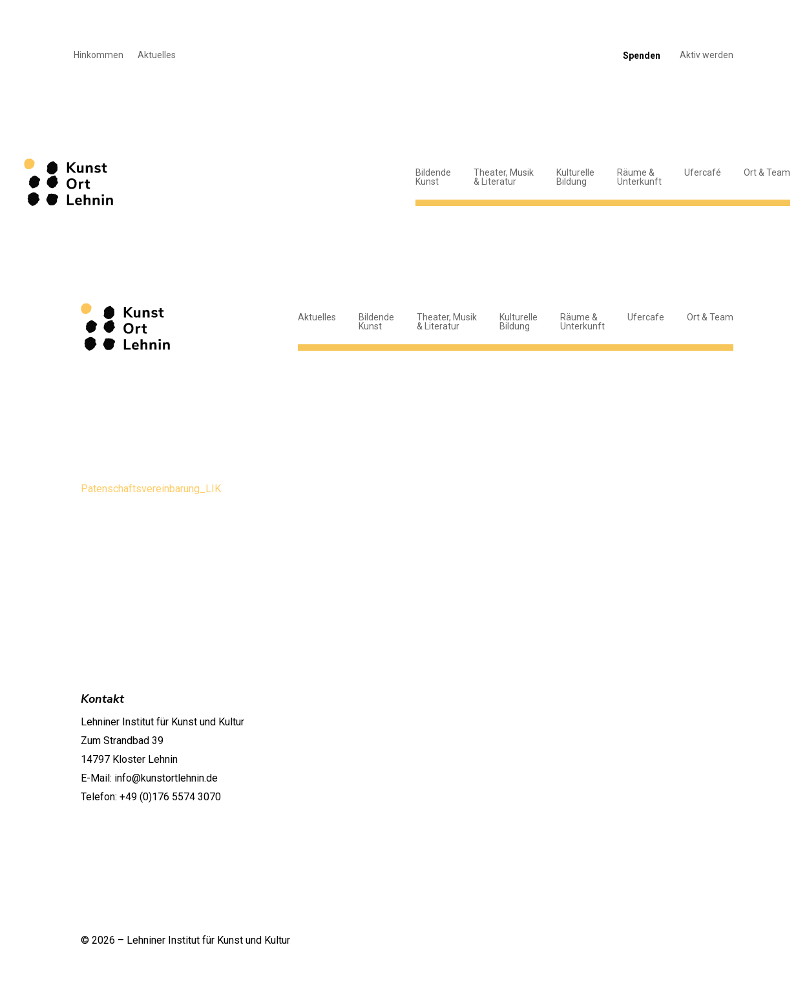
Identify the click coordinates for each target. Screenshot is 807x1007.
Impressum (700, 939)
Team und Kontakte (683, 718)
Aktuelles (157, 55)
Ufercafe (645, 317)
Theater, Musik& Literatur (504, 177)
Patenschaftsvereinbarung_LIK (151, 489)
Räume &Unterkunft (639, 177)
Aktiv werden (706, 55)
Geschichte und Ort (683, 701)
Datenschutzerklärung (610, 939)
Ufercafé (702, 172)
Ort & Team (767, 172)
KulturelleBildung (575, 177)
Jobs (714, 735)
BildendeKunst (433, 177)
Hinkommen (98, 55)
